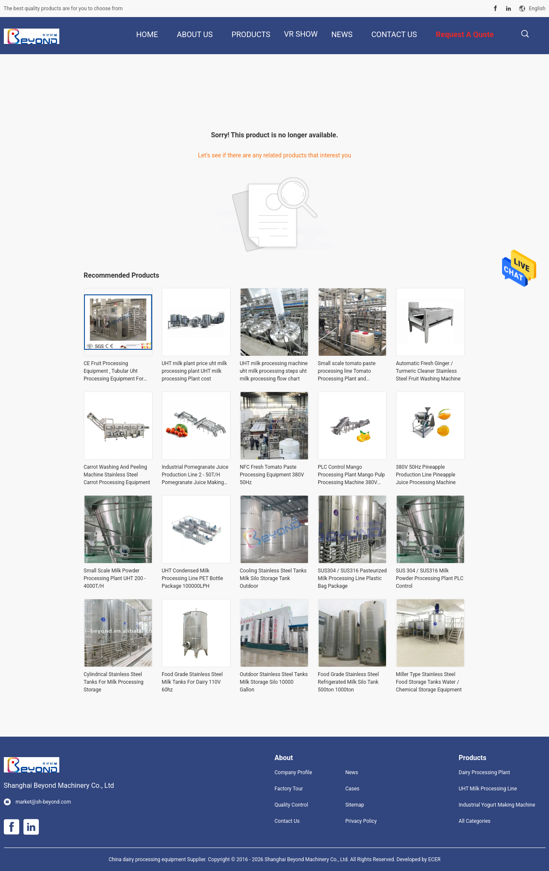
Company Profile (293, 772)
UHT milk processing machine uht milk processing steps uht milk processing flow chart (274, 371)
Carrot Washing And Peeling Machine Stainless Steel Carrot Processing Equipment (117, 474)
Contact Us (287, 821)
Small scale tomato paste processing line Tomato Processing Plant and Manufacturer (346, 371)
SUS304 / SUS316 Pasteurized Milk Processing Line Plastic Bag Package (352, 578)
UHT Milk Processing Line (488, 789)
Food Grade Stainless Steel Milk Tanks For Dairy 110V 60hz (192, 682)
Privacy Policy (361, 821)
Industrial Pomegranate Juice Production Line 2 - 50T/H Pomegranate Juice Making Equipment (195, 475)
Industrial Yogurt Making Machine (497, 805)
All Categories (474, 821)
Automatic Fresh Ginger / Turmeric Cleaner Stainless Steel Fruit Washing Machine (428, 371)
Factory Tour (289, 789)
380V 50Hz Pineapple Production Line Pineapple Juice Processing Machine (426, 474)
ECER (434, 859)
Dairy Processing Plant (484, 772)
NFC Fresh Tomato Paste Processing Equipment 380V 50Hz (272, 474)
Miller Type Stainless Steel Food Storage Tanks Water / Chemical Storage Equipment (429, 682)
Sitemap (354, 805)
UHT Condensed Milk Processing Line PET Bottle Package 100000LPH (192, 578)
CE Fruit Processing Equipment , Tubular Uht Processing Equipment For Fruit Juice (113, 371)
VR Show (301, 33)
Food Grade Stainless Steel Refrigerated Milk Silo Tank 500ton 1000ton (348, 682)
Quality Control (291, 805)
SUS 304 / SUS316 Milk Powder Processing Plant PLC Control (429, 578)
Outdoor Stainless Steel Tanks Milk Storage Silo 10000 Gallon (274, 682)
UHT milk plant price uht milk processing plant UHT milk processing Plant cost (194, 371)
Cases (352, 789)
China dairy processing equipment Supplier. (158, 859)
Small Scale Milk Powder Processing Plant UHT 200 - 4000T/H (115, 578)
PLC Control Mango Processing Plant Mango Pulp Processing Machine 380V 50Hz (351, 475)
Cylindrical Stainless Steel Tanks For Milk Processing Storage (113, 682)
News (351, 772)
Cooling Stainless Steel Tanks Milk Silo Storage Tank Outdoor (273, 578)
